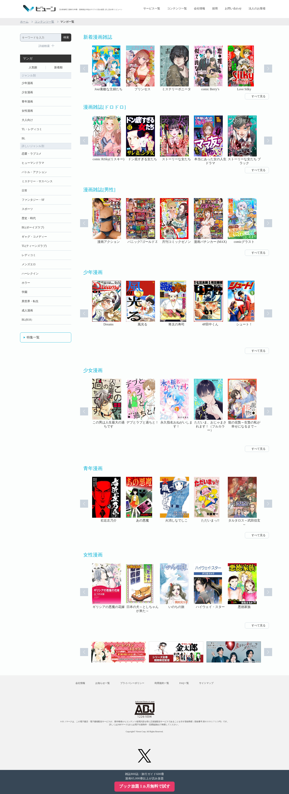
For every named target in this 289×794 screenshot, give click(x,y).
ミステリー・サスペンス (37, 181)
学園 (24, 292)
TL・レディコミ (32, 129)
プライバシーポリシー (132, 683)
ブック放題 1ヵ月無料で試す (144, 786)
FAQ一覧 (184, 683)
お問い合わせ (233, 8)
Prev (84, 69)
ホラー (26, 282)
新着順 (58, 67)
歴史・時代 (29, 218)
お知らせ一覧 (102, 683)
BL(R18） (28, 319)
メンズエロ (29, 264)
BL (23, 138)
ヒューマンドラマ (33, 162)
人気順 (33, 67)
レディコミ (29, 255)
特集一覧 (33, 337)
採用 (215, 8)
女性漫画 (27, 110)
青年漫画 (27, 101)
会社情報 (199, 8)
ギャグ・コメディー (34, 236)
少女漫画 (27, 92)
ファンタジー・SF (33, 199)
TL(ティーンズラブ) (34, 245)
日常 (24, 190)
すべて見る (258, 96)
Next (268, 69)
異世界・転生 (30, 301)
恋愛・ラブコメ (31, 153)
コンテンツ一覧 (177, 8)
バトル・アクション (34, 172)
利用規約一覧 (162, 683)
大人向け (27, 120)
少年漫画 (27, 83)
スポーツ (27, 209)
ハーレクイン (30, 273)
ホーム (24, 21)
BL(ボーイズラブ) (33, 227)
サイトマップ (206, 683)
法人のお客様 (257, 8)
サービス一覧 (151, 8)
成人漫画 (27, 310)
